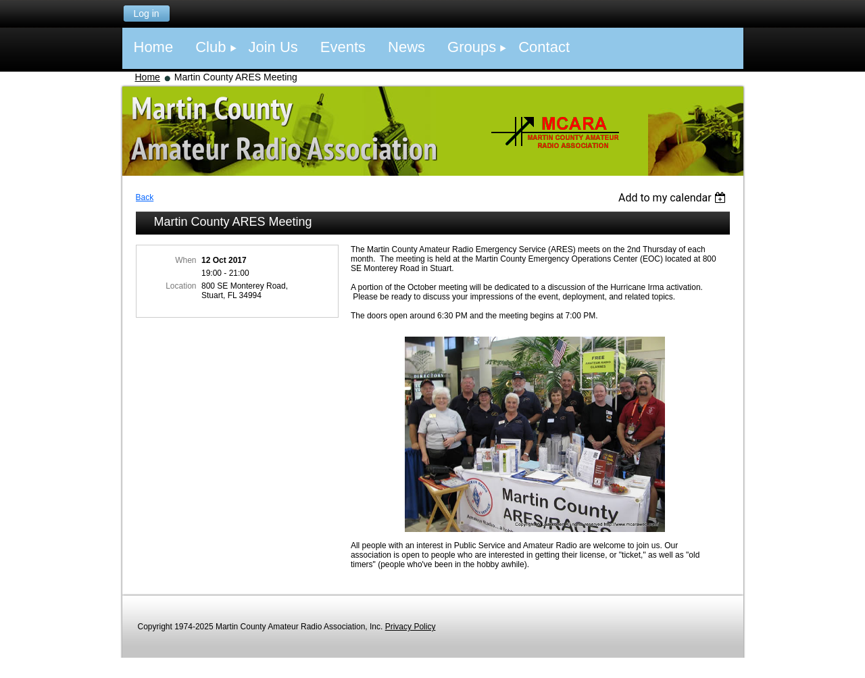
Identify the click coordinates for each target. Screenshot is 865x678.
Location (181, 286)
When (185, 260)
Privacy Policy (410, 626)
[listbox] (674, 197)
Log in (146, 13)
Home (147, 77)
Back (145, 197)
